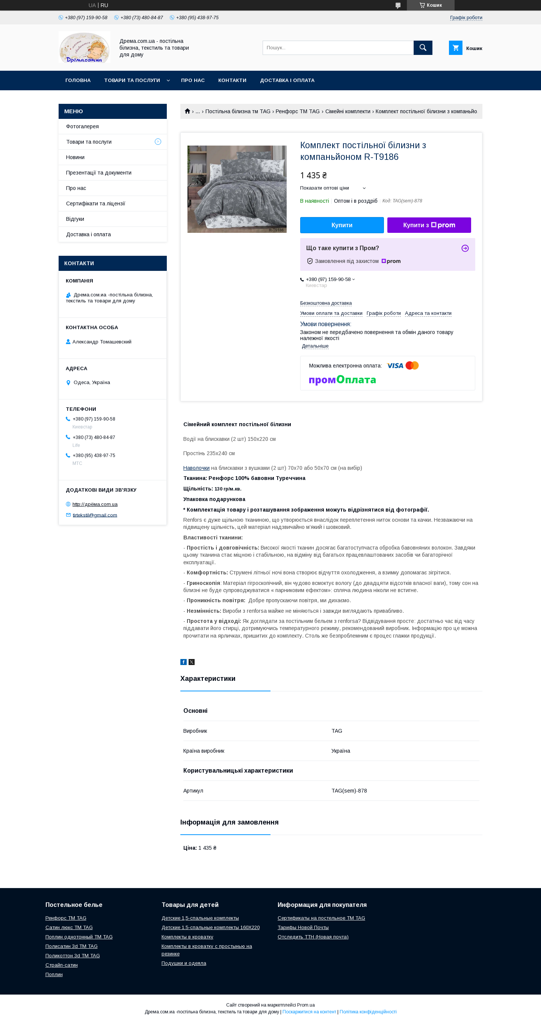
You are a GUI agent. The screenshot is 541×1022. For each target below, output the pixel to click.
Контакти (232, 80)
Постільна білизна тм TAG (238, 111)
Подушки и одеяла (184, 963)
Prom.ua (306, 1005)
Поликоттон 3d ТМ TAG (72, 955)
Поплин (54, 974)
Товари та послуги (132, 80)
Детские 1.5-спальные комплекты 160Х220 (211, 927)
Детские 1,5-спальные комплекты (200, 918)
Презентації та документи (98, 173)
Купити (342, 225)
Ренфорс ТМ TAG (298, 111)
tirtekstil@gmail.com (95, 515)
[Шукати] (423, 48)
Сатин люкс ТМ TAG (69, 927)
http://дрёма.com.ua (95, 504)
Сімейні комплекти (347, 111)
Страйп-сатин (61, 965)
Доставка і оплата (287, 80)
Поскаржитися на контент (309, 1011)
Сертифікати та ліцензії (95, 203)
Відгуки (75, 219)
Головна (78, 80)
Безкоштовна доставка (326, 303)
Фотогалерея (82, 126)
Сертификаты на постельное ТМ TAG (321, 918)
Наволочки (196, 468)
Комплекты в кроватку (187, 937)
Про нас (193, 80)
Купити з (429, 225)
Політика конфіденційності (368, 1011)
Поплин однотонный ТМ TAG (79, 937)
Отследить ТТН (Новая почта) (313, 937)
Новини (75, 157)
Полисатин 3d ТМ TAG (71, 946)
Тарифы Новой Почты (303, 927)
